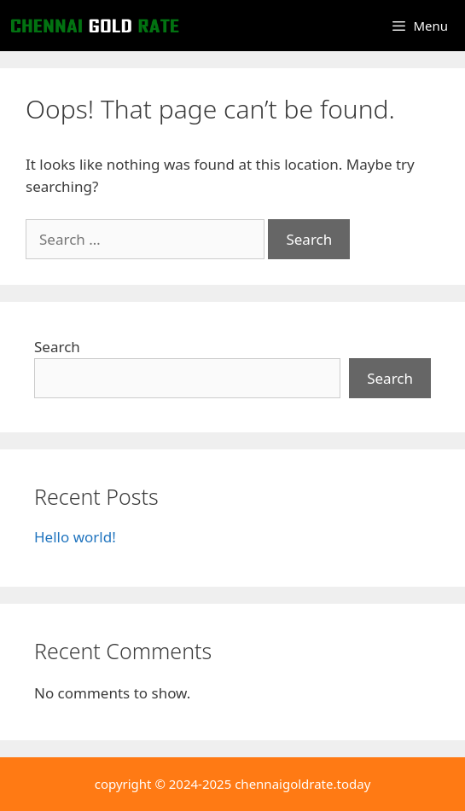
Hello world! (75, 537)
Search (57, 346)
